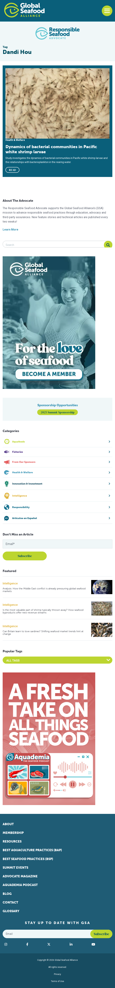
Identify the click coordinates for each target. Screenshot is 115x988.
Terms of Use (57, 981)
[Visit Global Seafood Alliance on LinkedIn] (79, 944)
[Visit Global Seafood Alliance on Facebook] (35, 944)
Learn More (10, 229)
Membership (13, 833)
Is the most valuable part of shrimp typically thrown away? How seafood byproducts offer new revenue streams (43, 611)
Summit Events (15, 868)
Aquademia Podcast (20, 885)
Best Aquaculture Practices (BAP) (32, 850)
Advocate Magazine (20, 876)
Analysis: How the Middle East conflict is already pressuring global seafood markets (44, 590)
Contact (10, 902)
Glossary (11, 911)
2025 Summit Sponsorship (57, 412)
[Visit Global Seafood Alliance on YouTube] (101, 944)
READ (12, 170)
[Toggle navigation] (107, 10)
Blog (7, 894)
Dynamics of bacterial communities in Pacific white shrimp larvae (51, 149)
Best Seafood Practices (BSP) (28, 859)
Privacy (57, 974)
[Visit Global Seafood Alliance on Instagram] (14, 944)
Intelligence (10, 583)
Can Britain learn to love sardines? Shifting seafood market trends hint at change (43, 633)
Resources (12, 841)
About (8, 824)
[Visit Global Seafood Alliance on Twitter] (57, 944)
